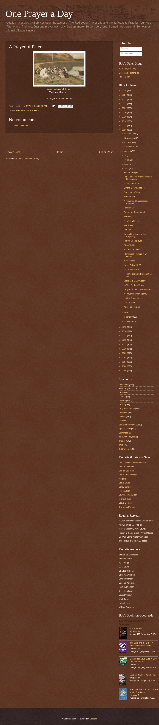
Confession (124, 392)
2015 (124, 327)
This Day (128, 216)
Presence (123, 413)
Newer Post (13, 152)
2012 (124, 340)
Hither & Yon (124, 77)
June (126, 160)
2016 (124, 130)
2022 (124, 103)
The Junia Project (127, 507)
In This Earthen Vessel (134, 285)
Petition (122, 400)
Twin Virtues (129, 261)
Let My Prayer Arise (133, 298)
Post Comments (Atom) (28, 158)
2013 (124, 336)
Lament (122, 396)
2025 (124, 90)
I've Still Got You (131, 269)
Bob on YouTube (126, 471)
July (126, 155)
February (128, 317)
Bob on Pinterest (126, 466)
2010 (124, 349)
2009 (124, 353)
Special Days (125, 429)
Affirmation (20, 110)
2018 (124, 121)
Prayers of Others (127, 408)
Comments (127, 54)
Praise (122, 404)
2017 (124, 125)
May (126, 164)
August (127, 151)
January (128, 321)
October (128, 142)
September (129, 147)
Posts (124, 48)
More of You (129, 196)
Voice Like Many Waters (135, 281)
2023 (124, 99)
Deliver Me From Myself (134, 212)
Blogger (93, 719)
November (129, 138)
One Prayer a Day (39, 13)
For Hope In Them (132, 192)
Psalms (122, 416)
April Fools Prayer (132, 307)
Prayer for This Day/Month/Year (138, 289)
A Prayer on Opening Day (135, 294)
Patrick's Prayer (131, 172)
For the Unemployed (133, 241)
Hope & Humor (125, 491)
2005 (124, 370)
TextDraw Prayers (127, 437)
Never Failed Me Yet (133, 265)
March (127, 312)
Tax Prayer (129, 225)
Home (59, 152)
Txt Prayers (124, 449)
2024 (124, 95)
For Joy (127, 230)
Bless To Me (129, 245)
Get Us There (130, 302)
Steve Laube (124, 483)
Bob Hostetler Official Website (132, 463)
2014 (124, 331)
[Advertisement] (59, 141)
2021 (124, 108)
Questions (123, 420)
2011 (124, 344)
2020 (124, 112)
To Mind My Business (133, 249)
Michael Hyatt (125, 499)
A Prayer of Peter (131, 183)
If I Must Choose (131, 221)
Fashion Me (129, 208)
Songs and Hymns (127, 425)
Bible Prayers (33, 110)
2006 (124, 366)
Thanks (122, 441)
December (129, 133)
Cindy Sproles (125, 487)
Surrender (123, 433)
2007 (124, 362)
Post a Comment (20, 125)
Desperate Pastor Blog (129, 73)
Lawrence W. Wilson (128, 495)
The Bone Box (136, 628)
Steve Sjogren (125, 503)
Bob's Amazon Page (128, 475)
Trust (121, 445)
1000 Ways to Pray (127, 69)
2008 (124, 357)
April (126, 168)
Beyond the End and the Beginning (135, 235)
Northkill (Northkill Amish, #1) (143, 675)
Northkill (122, 479)
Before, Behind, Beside (134, 188)
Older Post (106, 152)
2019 (124, 117)
